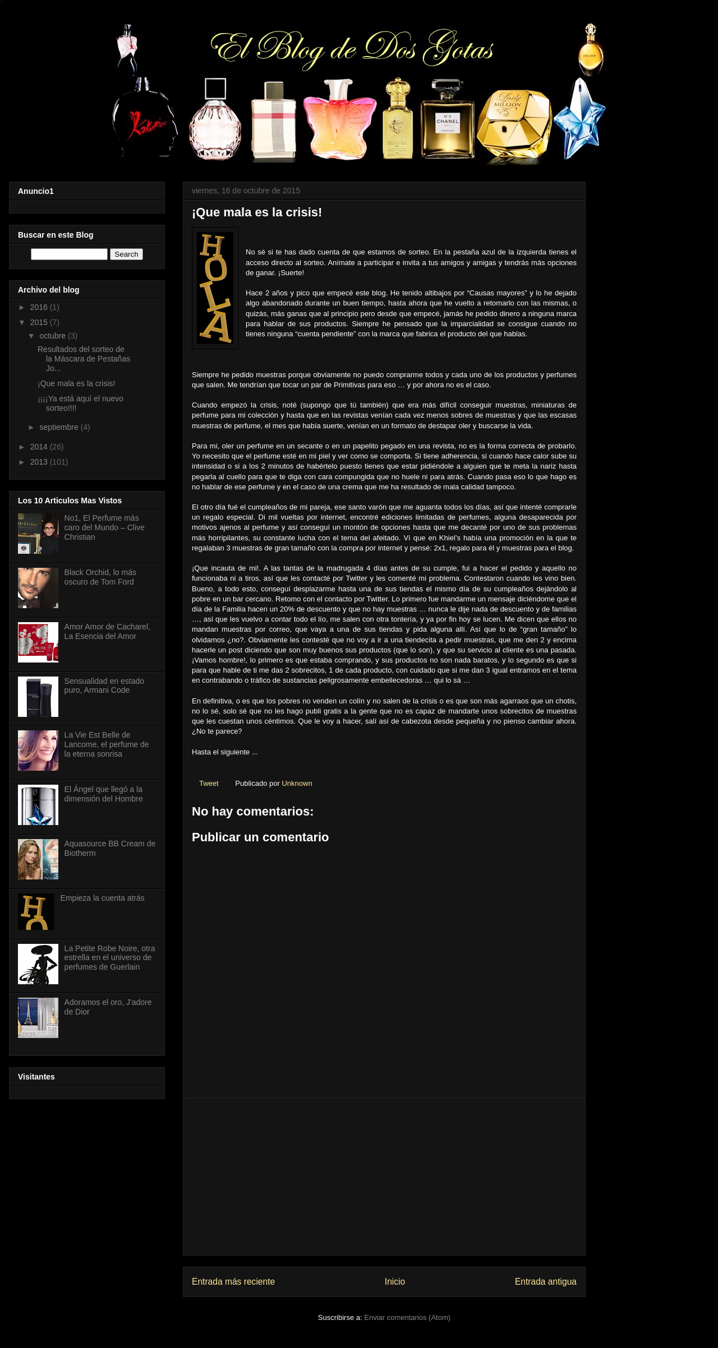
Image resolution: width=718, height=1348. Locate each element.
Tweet (209, 783)
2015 (40, 322)
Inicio (395, 1281)
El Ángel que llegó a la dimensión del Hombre (104, 794)
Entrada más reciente (233, 1281)
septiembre (59, 427)
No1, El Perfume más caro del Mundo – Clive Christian (105, 527)
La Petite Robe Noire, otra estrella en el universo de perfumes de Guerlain (110, 958)
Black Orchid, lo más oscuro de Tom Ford (100, 577)
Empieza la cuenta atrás (103, 897)
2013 (40, 461)
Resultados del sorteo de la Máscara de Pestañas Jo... (84, 359)
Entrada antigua (546, 1281)
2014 (40, 446)
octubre (53, 335)
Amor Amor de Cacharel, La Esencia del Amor (107, 631)
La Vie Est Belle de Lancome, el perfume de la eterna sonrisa (107, 744)
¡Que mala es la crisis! (76, 383)
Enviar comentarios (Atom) (407, 1317)
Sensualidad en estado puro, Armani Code (104, 686)
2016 (40, 307)
